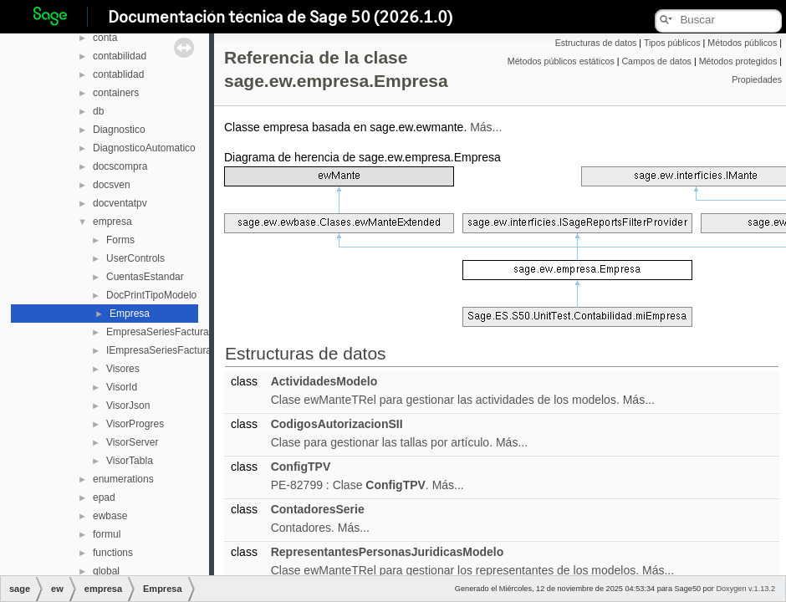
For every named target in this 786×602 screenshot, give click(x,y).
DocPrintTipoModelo (151, 295)
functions (113, 553)
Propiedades (757, 79)
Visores (123, 369)
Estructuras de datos (596, 43)
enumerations (123, 479)
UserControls (135, 258)
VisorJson (128, 405)
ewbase (110, 516)
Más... (486, 127)
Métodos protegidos (738, 61)
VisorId (121, 387)
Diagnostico (119, 129)
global (106, 571)
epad (104, 497)
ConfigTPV (301, 466)
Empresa (130, 313)
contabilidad (119, 56)
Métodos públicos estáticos (561, 61)
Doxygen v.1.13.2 (745, 588)
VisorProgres (135, 424)
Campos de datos (656, 61)
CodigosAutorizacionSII (337, 424)
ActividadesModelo (324, 381)
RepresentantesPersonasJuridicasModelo (387, 552)
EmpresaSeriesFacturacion (166, 332)
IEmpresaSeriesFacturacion (168, 350)
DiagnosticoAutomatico (144, 148)
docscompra (120, 166)
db (98, 111)
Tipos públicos (672, 43)
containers (116, 93)
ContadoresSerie (318, 509)
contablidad (118, 74)
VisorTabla (129, 461)
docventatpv (120, 203)
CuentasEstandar (145, 277)
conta (105, 37)
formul (106, 534)
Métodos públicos (742, 43)
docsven (111, 185)
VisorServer (132, 442)
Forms (120, 240)
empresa (112, 221)
